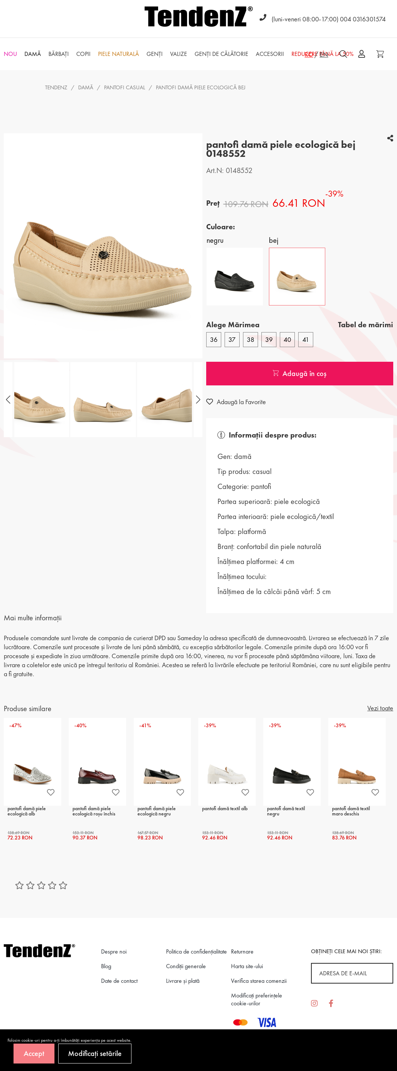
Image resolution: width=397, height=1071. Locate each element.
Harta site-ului (247, 966)
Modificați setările (95, 1053)
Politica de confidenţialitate (196, 951)
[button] (197, 399)
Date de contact (119, 981)
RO (309, 54)
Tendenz (56, 87)
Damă (85, 87)
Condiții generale (186, 966)
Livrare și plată (182, 981)
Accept (34, 1053)
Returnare (242, 951)
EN (324, 54)
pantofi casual (124, 87)
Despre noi (114, 951)
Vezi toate (380, 708)
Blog (106, 966)
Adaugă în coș (299, 373)
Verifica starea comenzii (259, 981)
